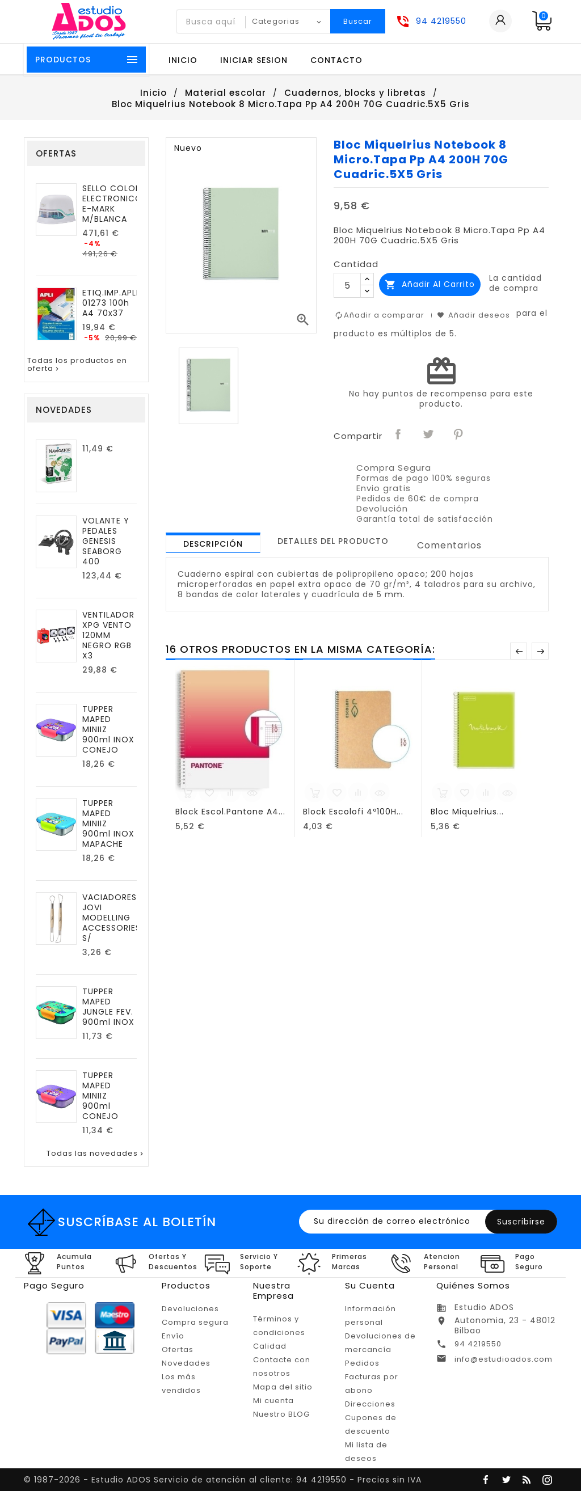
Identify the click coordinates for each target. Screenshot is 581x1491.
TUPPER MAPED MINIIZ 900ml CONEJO (100, 1095)
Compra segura (195, 1322)
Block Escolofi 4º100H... (353, 811)
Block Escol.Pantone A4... (230, 811)
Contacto (336, 60)
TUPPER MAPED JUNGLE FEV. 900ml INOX (108, 1006)
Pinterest (458, 435)
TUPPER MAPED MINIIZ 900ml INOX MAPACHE (108, 823)
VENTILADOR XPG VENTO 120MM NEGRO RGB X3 (108, 635)
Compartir (398, 435)
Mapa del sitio (283, 1387)
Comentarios (449, 545)
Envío (173, 1336)
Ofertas (177, 1349)
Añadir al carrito (430, 284)
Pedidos (362, 1363)
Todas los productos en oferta (77, 365)
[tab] (213, 543)
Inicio (183, 60)
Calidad (270, 1346)
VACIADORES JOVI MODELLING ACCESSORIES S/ (111, 917)
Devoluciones (190, 1308)
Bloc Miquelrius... (467, 811)
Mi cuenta (273, 1400)
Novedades (186, 1363)
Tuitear (428, 435)
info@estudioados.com (503, 1359)
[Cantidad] (347, 285)
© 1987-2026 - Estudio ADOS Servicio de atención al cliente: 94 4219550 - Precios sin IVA (223, 1479)
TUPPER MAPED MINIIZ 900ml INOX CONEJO (108, 729)
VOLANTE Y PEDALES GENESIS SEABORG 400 (105, 541)
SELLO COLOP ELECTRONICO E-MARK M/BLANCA (112, 203)
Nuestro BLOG (281, 1414)
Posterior (540, 651)
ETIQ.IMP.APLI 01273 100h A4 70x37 (110, 303)
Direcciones (370, 1404)
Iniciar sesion (254, 60)
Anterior (518, 651)
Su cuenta (370, 1285)
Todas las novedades (96, 1154)
